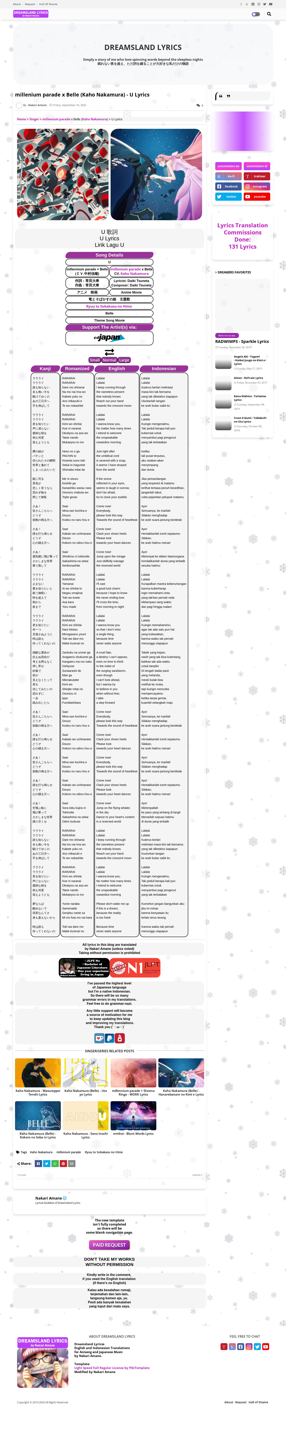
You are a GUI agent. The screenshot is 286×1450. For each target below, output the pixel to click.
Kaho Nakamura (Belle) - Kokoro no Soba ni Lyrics (38, 1135)
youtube (260, 196)
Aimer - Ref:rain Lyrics (248, 378)
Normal (109, 360)
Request (30, 4)
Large (124, 360)
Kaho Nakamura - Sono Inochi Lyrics (85, 1135)
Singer (34, 119)
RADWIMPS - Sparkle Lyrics (242, 341)
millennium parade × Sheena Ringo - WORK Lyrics (133, 1092)
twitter (231, 196)
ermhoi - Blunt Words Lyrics (133, 1133)
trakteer (259, 176)
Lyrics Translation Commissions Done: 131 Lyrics (242, 235)
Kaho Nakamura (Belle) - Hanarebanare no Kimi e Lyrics (181, 1092)
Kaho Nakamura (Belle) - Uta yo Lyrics (85, 1092)
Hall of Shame (48, 4)
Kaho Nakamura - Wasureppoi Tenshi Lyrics (38, 1092)
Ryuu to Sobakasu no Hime (109, 306)
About (17, 4)
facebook (231, 186)
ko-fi (231, 176)
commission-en (228, 166)
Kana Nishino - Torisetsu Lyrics (250, 398)
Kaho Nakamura (94, 119)
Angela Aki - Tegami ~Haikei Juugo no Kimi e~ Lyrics (250, 360)
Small (95, 360)
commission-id (257, 166)
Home (21, 119)
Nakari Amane (48, 1198)
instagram (260, 186)
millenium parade (56, 119)
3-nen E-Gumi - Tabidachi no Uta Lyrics (250, 419)
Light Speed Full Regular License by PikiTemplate (112, 1368)
